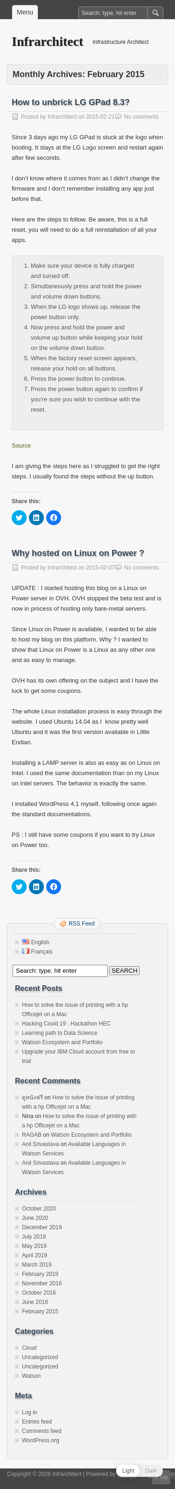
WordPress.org (40, 1440)
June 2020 (35, 1218)
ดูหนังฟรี (32, 1097)
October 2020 (39, 1208)
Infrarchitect (47, 41)
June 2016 (35, 1302)
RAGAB (32, 1135)
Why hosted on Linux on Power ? (78, 553)
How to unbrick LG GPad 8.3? (71, 102)
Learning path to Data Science (59, 1033)
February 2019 (40, 1274)
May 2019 (34, 1246)
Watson (31, 1376)
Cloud (29, 1348)
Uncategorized (40, 1357)
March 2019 (36, 1264)
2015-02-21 (100, 117)
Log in (29, 1412)
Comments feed (42, 1431)
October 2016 (39, 1293)
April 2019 (34, 1255)
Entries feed (37, 1421)
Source (21, 445)
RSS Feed (81, 923)
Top (163, 1477)
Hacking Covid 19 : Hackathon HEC (66, 1023)
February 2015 (40, 1311)
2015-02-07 (100, 567)
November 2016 (42, 1283)
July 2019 (34, 1236)
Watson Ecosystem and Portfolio (62, 1042)
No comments (141, 117)
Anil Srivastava (40, 1144)
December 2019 (42, 1227)
